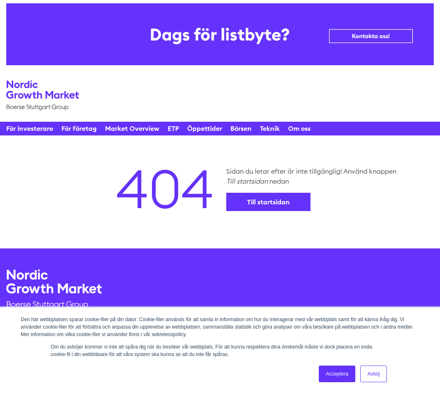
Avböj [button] (373, 374)
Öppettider (204, 128)
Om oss (299, 128)
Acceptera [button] (337, 374)
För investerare (29, 128)
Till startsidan (268, 202)
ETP (173, 128)
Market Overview (132, 128)
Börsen (241, 128)
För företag (79, 128)
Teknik (270, 128)
